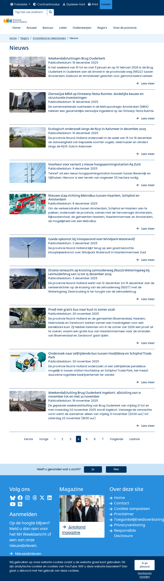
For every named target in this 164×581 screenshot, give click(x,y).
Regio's (102, 28)
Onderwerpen (82, 28)
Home (16, 28)
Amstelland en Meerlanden (49, 38)
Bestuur (48, 28)
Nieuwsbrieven (25, 553)
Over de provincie (125, 28)
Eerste (28, 439)
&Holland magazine (74, 530)
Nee (116, 469)
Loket (63, 28)
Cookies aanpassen (132, 509)
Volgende (116, 439)
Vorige (43, 439)
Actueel (31, 28)
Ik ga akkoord (145, 565)
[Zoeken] (30, 12)
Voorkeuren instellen (145, 575)
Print (93, 4)
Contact (106, 4)
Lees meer (145, 83)
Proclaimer (124, 514)
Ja (93, 469)
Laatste (134, 439)
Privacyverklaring (130, 526)
